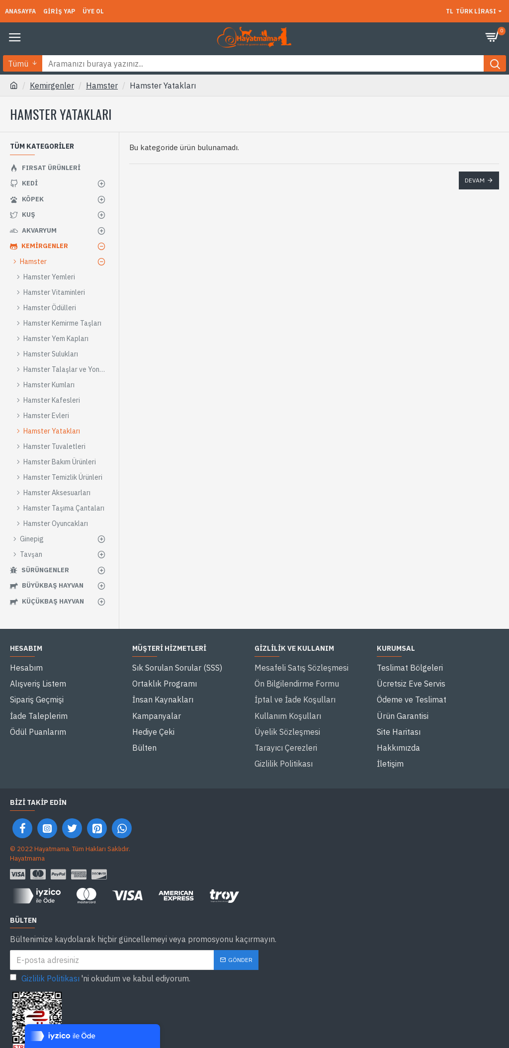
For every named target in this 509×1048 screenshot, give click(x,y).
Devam (475, 180)
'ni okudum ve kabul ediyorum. (100, 951)
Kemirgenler (52, 85)
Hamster (102, 85)
